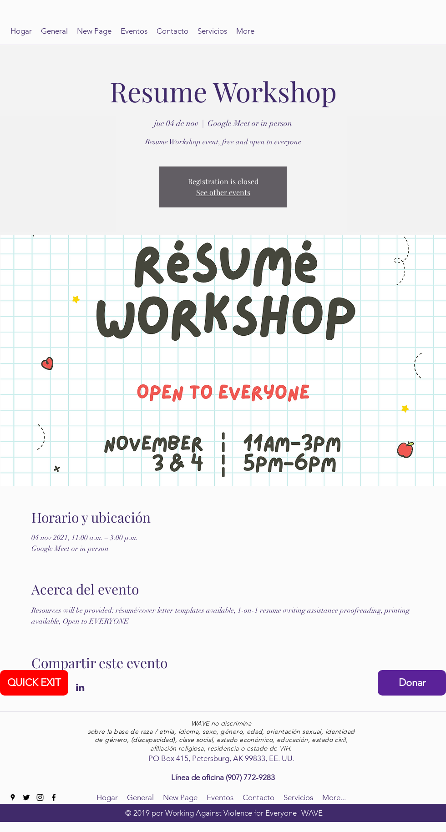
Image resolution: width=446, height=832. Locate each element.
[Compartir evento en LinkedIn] (80, 687)
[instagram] (40, 797)
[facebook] (53, 797)
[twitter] (26, 797)
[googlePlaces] (12, 797)
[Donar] (412, 683)
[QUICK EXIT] (34, 683)
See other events (223, 192)
